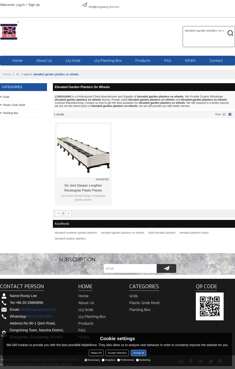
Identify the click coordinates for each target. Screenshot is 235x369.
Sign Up (34, 5)
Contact (216, 60)
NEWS (190, 60)
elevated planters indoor (194, 232)
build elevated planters (162, 232)
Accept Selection (117, 352)
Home (17, 60)
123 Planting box (108, 60)
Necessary (92, 359)
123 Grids (73, 60)
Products (142, 60)
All (17, 74)
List (224, 114)
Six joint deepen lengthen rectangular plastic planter (83, 188)
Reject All (96, 352)
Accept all (138, 352)
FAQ (167, 60)
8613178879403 (39, 316)
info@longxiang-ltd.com (38, 310)
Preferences (125, 359)
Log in (20, 5)
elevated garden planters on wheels (122, 232)
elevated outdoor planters (70, 238)
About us (44, 60)
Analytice (108, 359)
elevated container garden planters (76, 232)
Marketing (143, 359)
